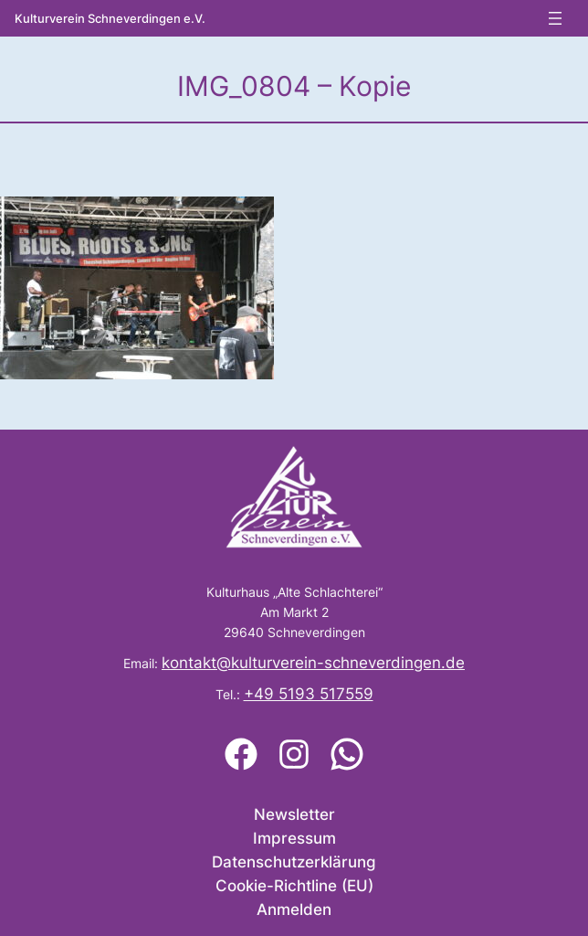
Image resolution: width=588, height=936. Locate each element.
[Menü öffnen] (555, 18)
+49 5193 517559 (308, 694)
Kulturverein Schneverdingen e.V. (110, 18)
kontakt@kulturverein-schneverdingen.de (313, 663)
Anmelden (294, 909)
